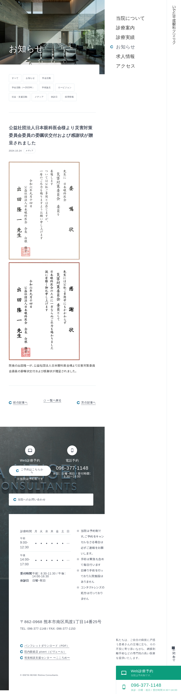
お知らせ (125, 46)
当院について (130, 18)
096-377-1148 (72, 468)
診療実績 (125, 37)
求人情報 (125, 56)
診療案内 (125, 27)
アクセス (126, 66)
